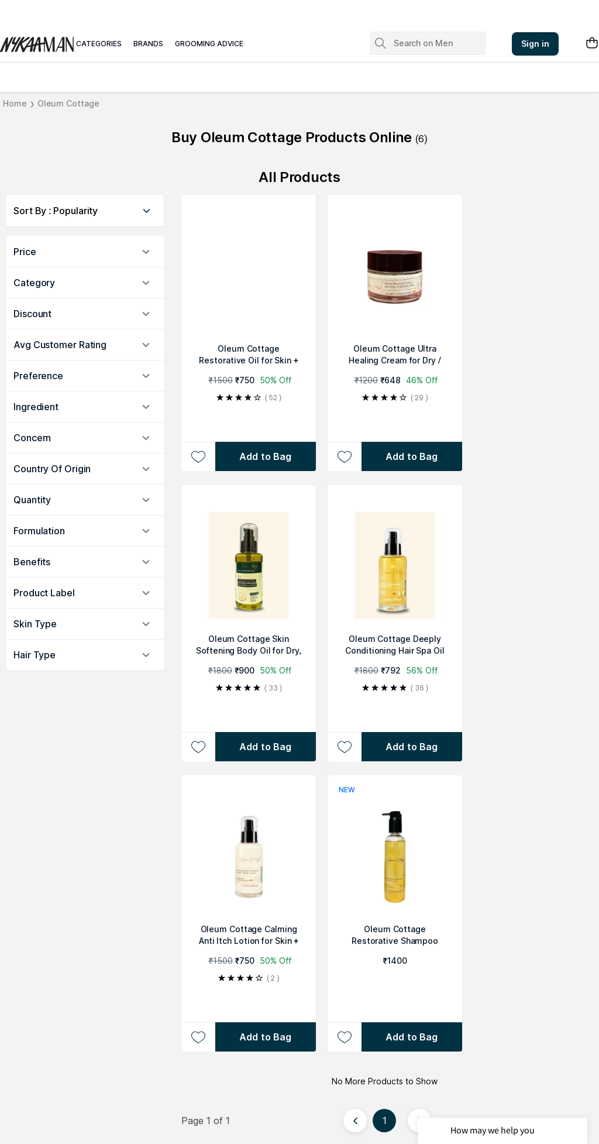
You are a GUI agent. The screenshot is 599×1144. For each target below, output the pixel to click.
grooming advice (209, 43)
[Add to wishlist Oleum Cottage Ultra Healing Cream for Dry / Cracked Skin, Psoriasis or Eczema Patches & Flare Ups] (344, 456)
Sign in (535, 44)
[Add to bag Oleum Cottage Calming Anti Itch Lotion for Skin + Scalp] (265, 1037)
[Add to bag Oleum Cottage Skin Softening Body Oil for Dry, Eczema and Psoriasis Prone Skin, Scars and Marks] (265, 746)
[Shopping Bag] (592, 43)
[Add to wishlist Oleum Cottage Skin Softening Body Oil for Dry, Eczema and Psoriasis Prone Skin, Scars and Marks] (198, 746)
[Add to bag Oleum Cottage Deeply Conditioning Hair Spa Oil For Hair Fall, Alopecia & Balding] (412, 746)
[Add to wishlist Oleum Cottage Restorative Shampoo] (344, 1037)
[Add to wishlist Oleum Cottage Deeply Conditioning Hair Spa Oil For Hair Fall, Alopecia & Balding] (344, 746)
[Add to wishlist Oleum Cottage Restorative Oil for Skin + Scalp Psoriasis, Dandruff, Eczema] (198, 456)
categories (99, 43)
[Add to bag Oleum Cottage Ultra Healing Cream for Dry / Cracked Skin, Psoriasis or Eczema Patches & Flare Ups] (412, 456)
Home (15, 103)
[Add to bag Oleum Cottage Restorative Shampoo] (412, 1037)
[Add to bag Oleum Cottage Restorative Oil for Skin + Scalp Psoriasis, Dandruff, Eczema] (265, 456)
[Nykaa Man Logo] (35, 40)
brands (148, 43)
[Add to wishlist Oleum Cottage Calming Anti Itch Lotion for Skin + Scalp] (198, 1037)
